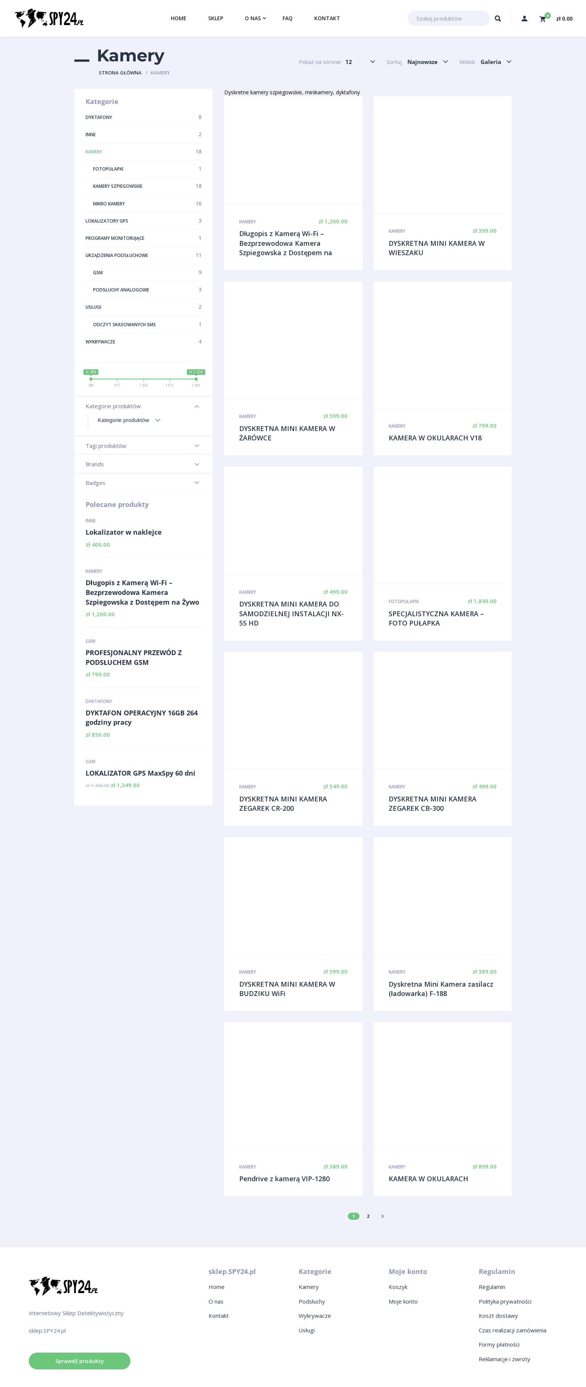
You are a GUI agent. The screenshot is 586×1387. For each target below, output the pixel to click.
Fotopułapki (404, 601)
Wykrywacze (315, 1315)
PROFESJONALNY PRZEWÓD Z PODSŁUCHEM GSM (134, 657)
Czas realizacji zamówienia (512, 1330)
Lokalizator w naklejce (124, 532)
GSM (90, 641)
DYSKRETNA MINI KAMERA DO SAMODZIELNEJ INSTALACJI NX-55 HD (291, 613)
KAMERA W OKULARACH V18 (435, 437)
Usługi (307, 1330)
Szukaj (498, 20)
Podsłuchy (312, 1301)
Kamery (94, 571)
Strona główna (120, 72)
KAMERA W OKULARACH (428, 1178)
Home (217, 1286)
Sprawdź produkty (79, 1361)
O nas (216, 1301)
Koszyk (398, 1286)
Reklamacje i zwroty (504, 1359)
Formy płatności (499, 1344)
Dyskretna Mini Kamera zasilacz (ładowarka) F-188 (441, 989)
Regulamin (492, 1286)
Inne (91, 520)
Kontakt (219, 1315)
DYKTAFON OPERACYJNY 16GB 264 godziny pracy (142, 717)
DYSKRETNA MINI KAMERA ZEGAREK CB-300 (432, 803)
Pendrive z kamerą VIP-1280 (284, 1178)
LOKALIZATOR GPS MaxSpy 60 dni (140, 773)
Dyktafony (99, 701)
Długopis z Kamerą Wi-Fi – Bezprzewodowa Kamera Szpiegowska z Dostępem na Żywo (142, 592)
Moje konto (403, 1301)
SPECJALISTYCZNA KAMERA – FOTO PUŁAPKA (436, 618)
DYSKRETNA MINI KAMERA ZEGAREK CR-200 (283, 803)
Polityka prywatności (505, 1301)
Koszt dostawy (498, 1315)
